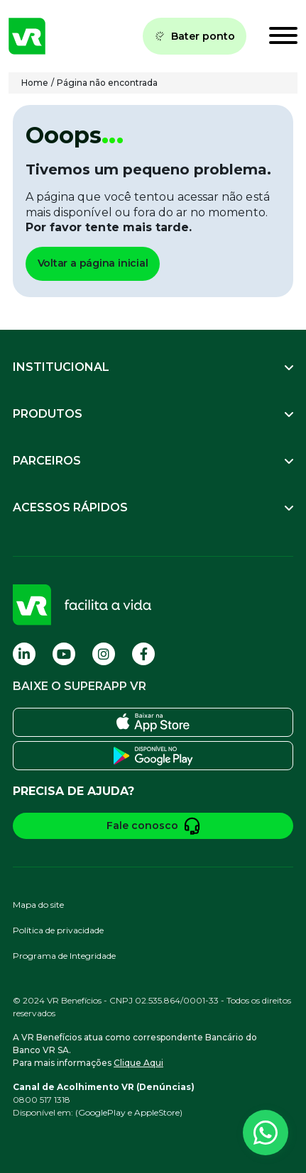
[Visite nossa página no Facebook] (143, 654)
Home (34, 82)
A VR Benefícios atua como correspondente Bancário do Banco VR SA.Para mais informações (135, 1050)
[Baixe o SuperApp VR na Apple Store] (153, 722)
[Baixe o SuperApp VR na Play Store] (153, 755)
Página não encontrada (107, 82)
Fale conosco (153, 826)
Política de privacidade (58, 930)
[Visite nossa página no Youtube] (64, 654)
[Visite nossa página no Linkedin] (24, 654)
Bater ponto (194, 36)
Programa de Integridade (64, 955)
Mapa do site (38, 904)
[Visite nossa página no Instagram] (103, 654)
